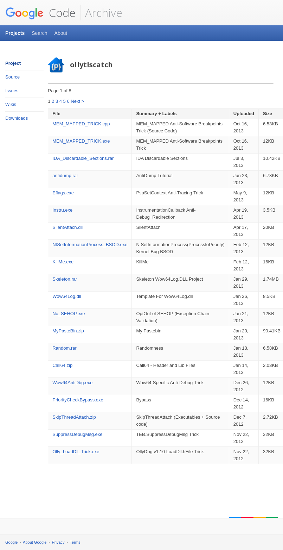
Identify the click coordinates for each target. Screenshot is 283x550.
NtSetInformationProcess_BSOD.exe (89, 244)
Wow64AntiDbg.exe (72, 382)
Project (13, 63)
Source (12, 77)
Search (39, 33)
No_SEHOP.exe (68, 313)
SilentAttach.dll (67, 227)
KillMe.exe (62, 261)
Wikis (10, 104)
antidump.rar (65, 175)
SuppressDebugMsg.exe (77, 434)
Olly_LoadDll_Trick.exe (75, 451)
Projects (15, 33)
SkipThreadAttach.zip (74, 417)
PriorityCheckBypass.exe (77, 399)
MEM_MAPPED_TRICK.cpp (81, 123)
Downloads (16, 118)
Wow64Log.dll (66, 296)
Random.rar (64, 348)
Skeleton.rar (64, 279)
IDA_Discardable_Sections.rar (83, 158)
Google (11, 542)
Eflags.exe (63, 192)
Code (40, 12)
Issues (12, 90)
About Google (34, 542)
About (60, 33)
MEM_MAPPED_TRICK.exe (81, 141)
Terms (75, 542)
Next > (77, 101)
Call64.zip (62, 365)
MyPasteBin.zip (68, 330)
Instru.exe (62, 210)
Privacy (58, 542)
